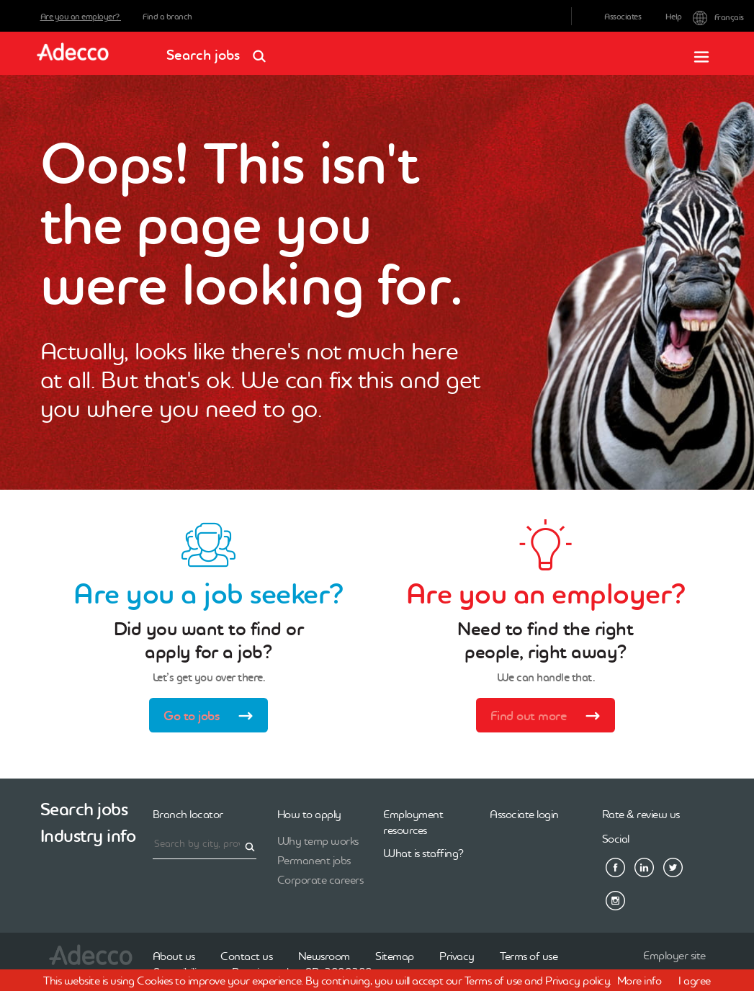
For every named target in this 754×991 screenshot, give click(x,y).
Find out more (550, 717)
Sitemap (394, 956)
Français (703, 16)
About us (174, 956)
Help (673, 16)
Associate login (524, 814)
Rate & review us (641, 814)
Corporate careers (320, 879)
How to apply (309, 814)
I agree (694, 980)
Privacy (457, 956)
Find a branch (167, 16)
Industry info (88, 836)
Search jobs (220, 50)
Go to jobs (213, 717)
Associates (622, 16)
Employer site (674, 955)
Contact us (246, 956)
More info (639, 980)
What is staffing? (423, 853)
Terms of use (528, 956)
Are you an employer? (81, 16)
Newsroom (324, 956)
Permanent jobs (314, 860)
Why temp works (318, 840)
